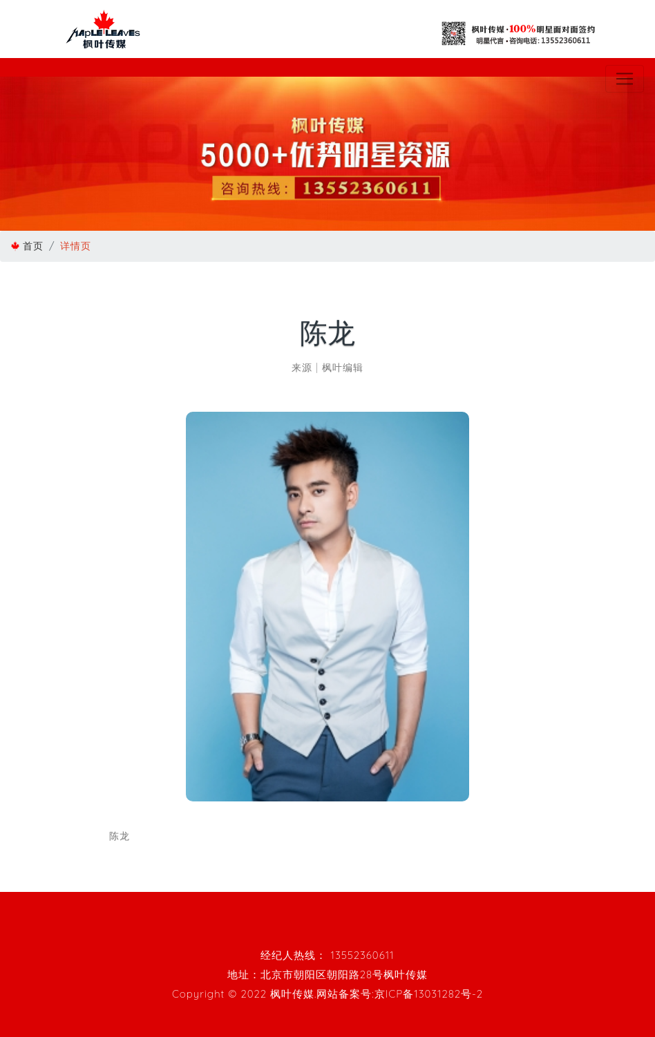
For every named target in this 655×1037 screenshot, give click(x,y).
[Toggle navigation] (624, 79)
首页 (33, 246)
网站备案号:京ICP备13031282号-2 (399, 993)
